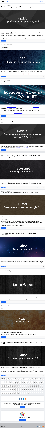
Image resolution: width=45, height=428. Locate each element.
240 (30, 392)
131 (22, 385)
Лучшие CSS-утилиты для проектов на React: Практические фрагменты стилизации (20, 46)
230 (10, 392)
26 (3, 379)
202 (38, 389)
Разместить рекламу (22, 419)
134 (28, 385)
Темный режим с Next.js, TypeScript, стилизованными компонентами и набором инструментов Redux (20, 156)
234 (18, 392)
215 (22, 390)
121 (2, 385)
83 (15, 382)
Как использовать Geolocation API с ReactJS (13, 307)
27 (5, 379)
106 (14, 383)
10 (18, 378)
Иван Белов (8, 231)
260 (28, 393)
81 (12, 382)
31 (12, 379)
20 (35, 378)
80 (10, 382)
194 (22, 389)
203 (40, 389)
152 (22, 386)
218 (28, 390)
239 (28, 392)
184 (2, 389)
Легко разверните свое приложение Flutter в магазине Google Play (19, 192)
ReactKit (35, 73)
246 (42, 392)
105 (12, 383)
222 (36, 390)
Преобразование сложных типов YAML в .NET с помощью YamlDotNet (20, 82)
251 (10, 393)
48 (41, 379)
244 (38, 392)
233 (16, 392)
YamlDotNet (28, 105)
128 (16, 385)
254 (16, 393)
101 (4, 383)
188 (10, 389)
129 (18, 385)
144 (6, 386)
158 (34, 386)
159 (36, 386)
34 (17, 379)
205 (2, 390)
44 (34, 379)
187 (8, 389)
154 (26, 386)
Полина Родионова (9, 44)
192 (18, 389)
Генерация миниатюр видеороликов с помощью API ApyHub (18, 121)
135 (30, 385)
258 (24, 393)
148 (14, 386)
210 (12, 390)
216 (24, 390)
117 (36, 383)
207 (6, 390)
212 (16, 390)
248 (4, 393)
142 (2, 386)
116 (34, 383)
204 (42, 389)
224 (40, 390)
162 (42, 386)
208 (8, 390)
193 (20, 389)
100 (2, 383)
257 (22, 393)
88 (24, 382)
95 (36, 382)
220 (32, 390)
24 (42, 378)
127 (14, 385)
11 (20, 378)
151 (20, 386)
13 (23, 378)
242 (34, 392)
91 (29, 382)
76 (3, 382)
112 (26, 383)
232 (14, 392)
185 (4, 389)
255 (18, 393)
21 (37, 378)
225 (42, 390)
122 (4, 385)
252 (12, 393)
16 (28, 378)
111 (24, 383)
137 (34, 385)
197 (28, 389)
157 (32, 386)
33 (15, 379)
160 (38, 386)
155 (28, 386)
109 (20, 383)
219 (30, 390)
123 (6, 385)
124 (8, 385)
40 (27, 379)
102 (6, 383)
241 (32, 392)
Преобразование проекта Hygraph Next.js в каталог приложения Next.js (21, 7)
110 (22, 383)
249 (6, 393)
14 (25, 378)
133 (26, 385)
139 (38, 385)
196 (26, 389)
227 (4, 392)
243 (36, 392)
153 (24, 386)
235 (20, 392)
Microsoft (35, 107)
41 (29, 379)
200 (34, 389)
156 (30, 386)
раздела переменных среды (18, 113)
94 (34, 382)
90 (27, 382)
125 (10, 385)
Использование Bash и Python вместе (11, 272)
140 (40, 385)
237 (24, 392)
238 (26, 392)
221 (34, 390)
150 (18, 386)
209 (10, 390)
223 (38, 390)
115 (32, 383)
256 (20, 393)
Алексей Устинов (9, 5)
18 (32, 378)
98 (41, 382)
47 (39, 379)
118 (38, 383)
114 (30, 383)
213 (18, 390)
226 (2, 392)
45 (36, 379)
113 (28, 383)
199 (32, 389)
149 (16, 386)
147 (12, 386)
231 (12, 392)
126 (12, 385)
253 (14, 393)
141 (42, 385)
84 (17, 382)
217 (26, 390)
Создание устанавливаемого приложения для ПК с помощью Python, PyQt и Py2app (22, 342)
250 (8, 393)
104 (10, 383)
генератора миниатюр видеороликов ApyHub (24, 147)
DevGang (3, 1)
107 (16, 383)
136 (32, 385)
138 (36, 385)
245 (40, 392)
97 (39, 382)
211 (14, 390)
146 (10, 386)
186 (6, 389)
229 (8, 392)
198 (30, 389)
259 (26, 393)
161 (40, 386)
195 (24, 389)
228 (6, 392)
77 (5, 382)
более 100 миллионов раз (11, 107)
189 (12, 389)
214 (20, 390)
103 (8, 383)
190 (14, 389)
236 (22, 392)
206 (4, 390)
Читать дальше (4, 40)
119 (40, 383)
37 (22, 379)
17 (30, 378)
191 (16, 389)
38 (24, 379)
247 (2, 393)
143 (4, 386)
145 (8, 386)
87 (22, 382)
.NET (38, 107)
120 (42, 383)
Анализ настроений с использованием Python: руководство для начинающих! (18, 233)
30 (10, 379)
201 (36, 389)
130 (20, 385)
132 (24, 385)
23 (40, 378)
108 (18, 383)
